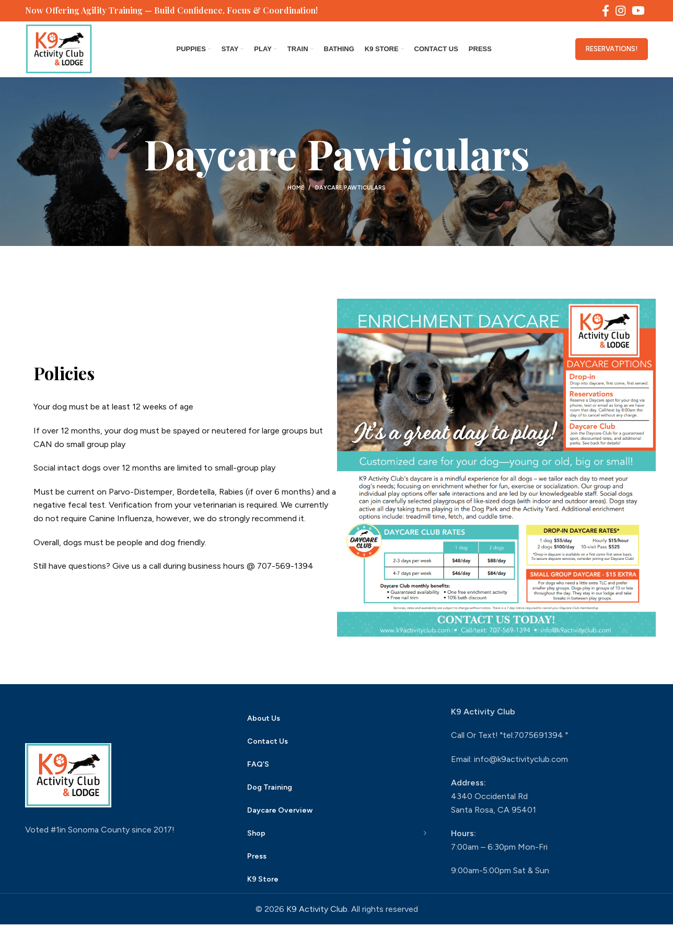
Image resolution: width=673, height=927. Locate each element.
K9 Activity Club (316, 912)
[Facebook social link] (605, 11)
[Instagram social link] (620, 11)
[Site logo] (60, 50)
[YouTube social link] (638, 11)
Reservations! (611, 50)
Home (295, 190)
